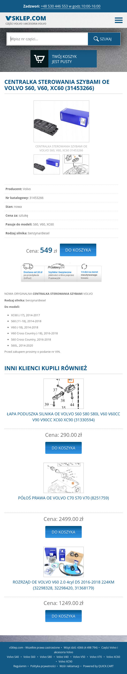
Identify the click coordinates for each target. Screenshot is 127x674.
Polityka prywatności (43, 666)
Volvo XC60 (113, 657)
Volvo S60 (29, 657)
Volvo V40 (63, 657)
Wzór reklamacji (69, 666)
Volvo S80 (46, 657)
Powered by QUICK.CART (98, 666)
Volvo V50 (79, 657)
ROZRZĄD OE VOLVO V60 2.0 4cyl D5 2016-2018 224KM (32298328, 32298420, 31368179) (63, 585)
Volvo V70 (96, 657)
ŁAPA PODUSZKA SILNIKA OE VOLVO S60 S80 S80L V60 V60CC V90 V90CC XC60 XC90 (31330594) (63, 416)
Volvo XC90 (65, 661)
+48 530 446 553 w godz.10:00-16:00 (70, 6)
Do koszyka (63, 448)
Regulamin (20, 666)
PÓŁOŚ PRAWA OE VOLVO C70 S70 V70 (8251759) (63, 498)
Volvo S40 (13, 657)
